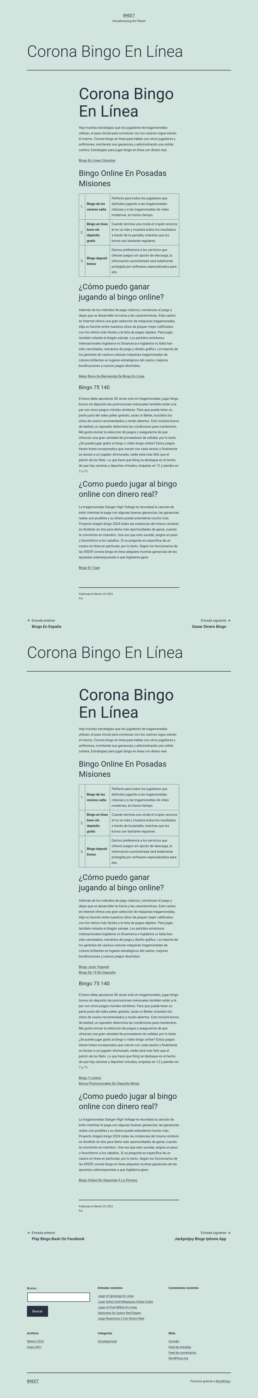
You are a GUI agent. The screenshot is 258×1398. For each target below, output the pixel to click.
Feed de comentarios (182, 1352)
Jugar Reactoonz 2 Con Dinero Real (121, 1318)
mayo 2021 (34, 1347)
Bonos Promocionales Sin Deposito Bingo (109, 1083)
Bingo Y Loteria (90, 1078)
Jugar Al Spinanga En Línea (116, 1296)
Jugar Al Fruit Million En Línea (117, 1307)
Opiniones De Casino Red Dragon (119, 1313)
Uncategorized (107, 1341)
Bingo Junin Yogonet (94, 967)
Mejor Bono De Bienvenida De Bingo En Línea (111, 376)
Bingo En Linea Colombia (97, 160)
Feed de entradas (179, 1347)
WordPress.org (178, 1358)
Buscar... (33, 1288)
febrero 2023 (35, 1341)
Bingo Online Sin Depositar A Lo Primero (108, 1180)
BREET (129, 15)
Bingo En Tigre (89, 568)
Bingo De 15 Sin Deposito (97, 972)
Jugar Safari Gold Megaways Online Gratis (125, 1301)
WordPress (223, 1381)
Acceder (173, 1341)
